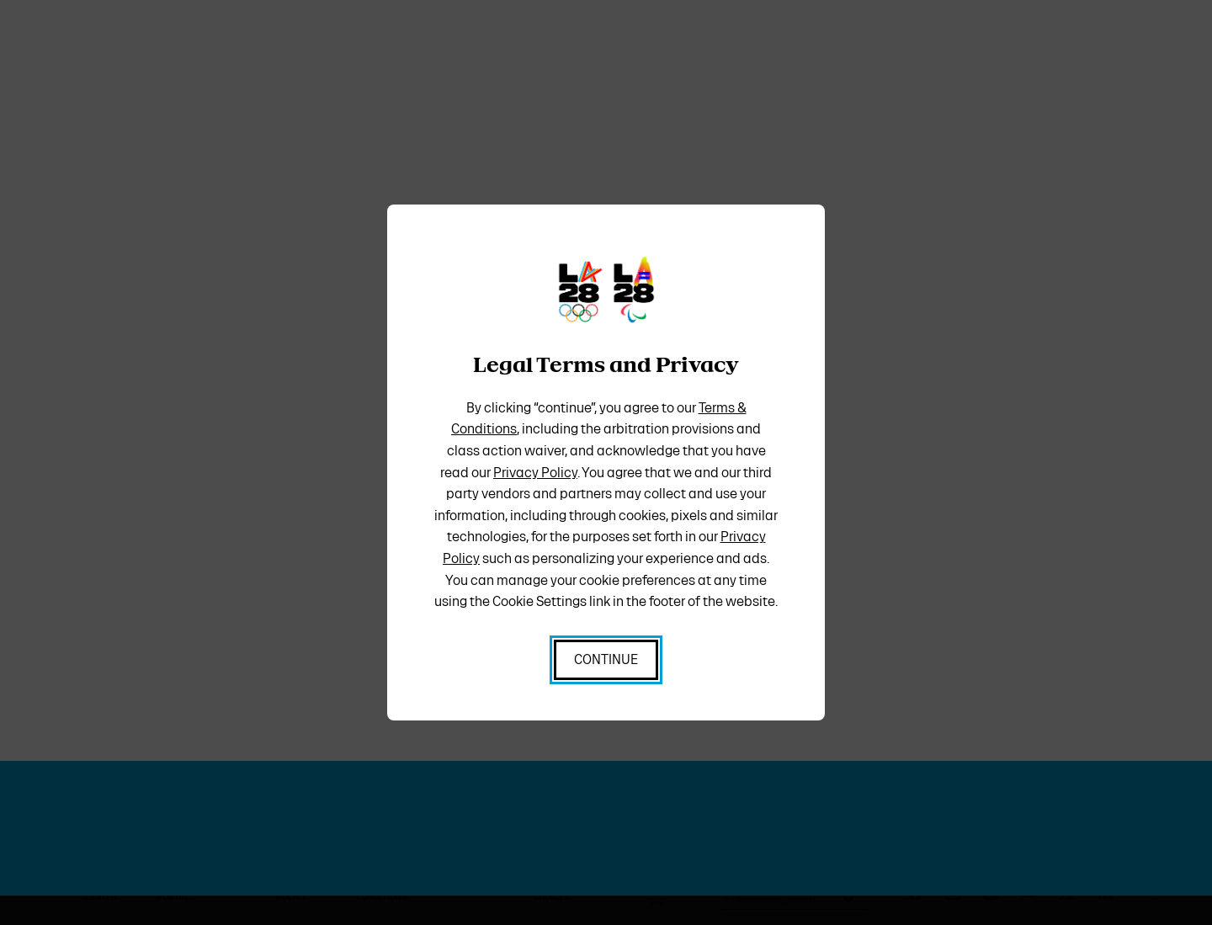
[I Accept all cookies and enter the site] (606, 660)
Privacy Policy (535, 472)
